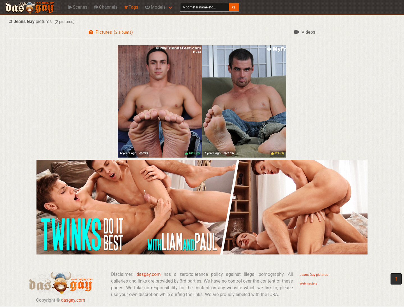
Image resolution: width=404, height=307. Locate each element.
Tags (131, 7)
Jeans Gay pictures (314, 275)
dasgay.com (73, 300)
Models (155, 7)
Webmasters (308, 283)
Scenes (77, 7)
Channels (105, 7)
